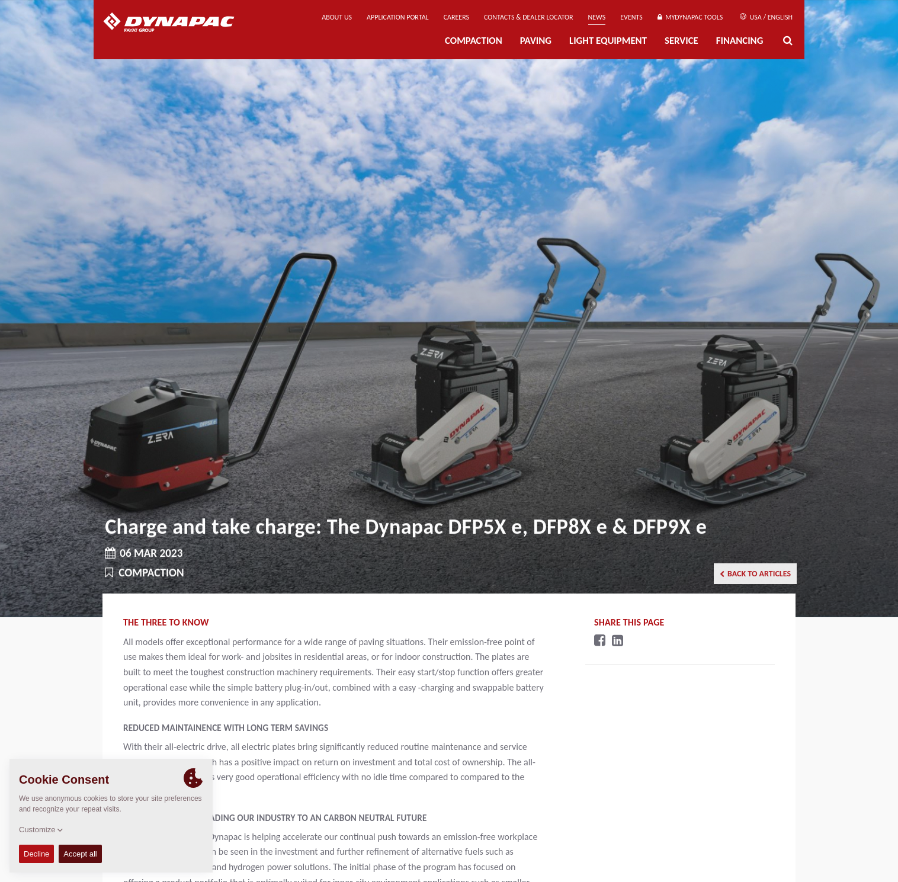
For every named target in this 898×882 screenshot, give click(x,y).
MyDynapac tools (690, 17)
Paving (535, 40)
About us (337, 17)
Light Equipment (608, 40)
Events (631, 17)
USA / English (766, 17)
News (597, 17)
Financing (740, 40)
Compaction (473, 40)
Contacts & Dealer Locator (528, 17)
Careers (456, 17)
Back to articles (755, 574)
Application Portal (398, 17)
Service (681, 40)
